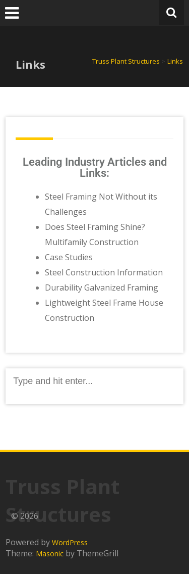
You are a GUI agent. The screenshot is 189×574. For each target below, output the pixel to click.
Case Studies (69, 257)
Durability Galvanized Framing (101, 287)
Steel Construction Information (104, 272)
